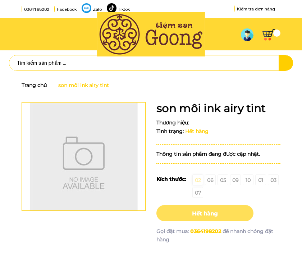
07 (198, 193)
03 (273, 180)
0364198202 (36, 9)
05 (223, 180)
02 (198, 180)
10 (248, 180)
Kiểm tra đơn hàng (254, 9)
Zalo (97, 9)
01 (260, 180)
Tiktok (124, 9)
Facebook (67, 9)
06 (210, 180)
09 (235, 180)
